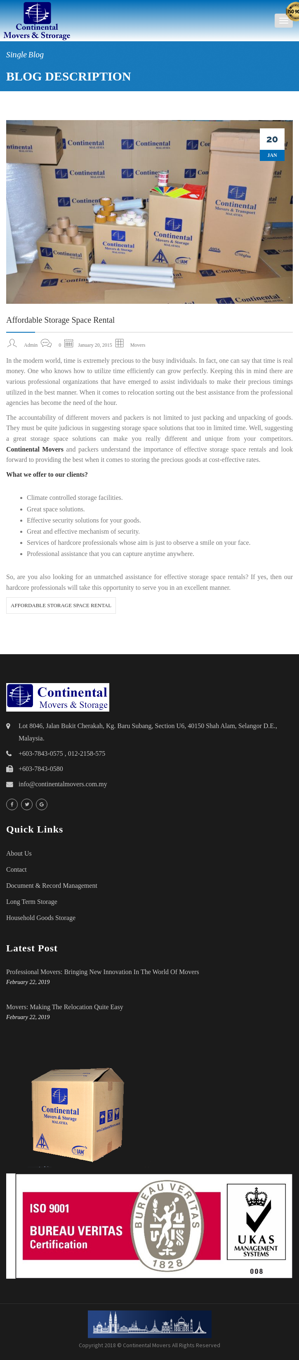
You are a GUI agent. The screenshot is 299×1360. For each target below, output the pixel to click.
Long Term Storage (31, 901)
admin (31, 345)
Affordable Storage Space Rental (60, 319)
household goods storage (40, 917)
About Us (19, 853)
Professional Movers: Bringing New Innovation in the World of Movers (102, 971)
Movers (138, 345)
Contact (16, 869)
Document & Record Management (51, 885)
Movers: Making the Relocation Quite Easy (64, 1006)
